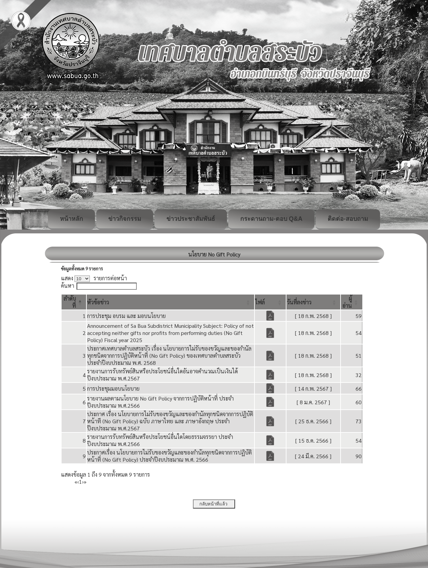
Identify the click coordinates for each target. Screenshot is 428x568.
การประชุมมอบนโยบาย (113, 388)
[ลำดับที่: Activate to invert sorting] (74, 302)
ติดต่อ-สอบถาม (348, 218)
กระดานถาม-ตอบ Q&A (271, 218)
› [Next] (83, 481)
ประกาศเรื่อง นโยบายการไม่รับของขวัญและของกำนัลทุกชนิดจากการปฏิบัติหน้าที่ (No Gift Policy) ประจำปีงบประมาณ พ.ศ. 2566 (169, 456)
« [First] (76, 481)
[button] (98, 302)
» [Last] (85, 481)
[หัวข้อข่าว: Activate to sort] (170, 302)
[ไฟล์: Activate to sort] (270, 302)
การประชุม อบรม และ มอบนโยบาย (126, 315)
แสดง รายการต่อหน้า (94, 278)
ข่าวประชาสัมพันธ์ (190, 218)
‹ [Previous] (78, 481)
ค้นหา (67, 285)
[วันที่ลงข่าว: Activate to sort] (313, 302)
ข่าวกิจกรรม (124, 218)
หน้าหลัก (71, 218)
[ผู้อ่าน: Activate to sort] (351, 302)
